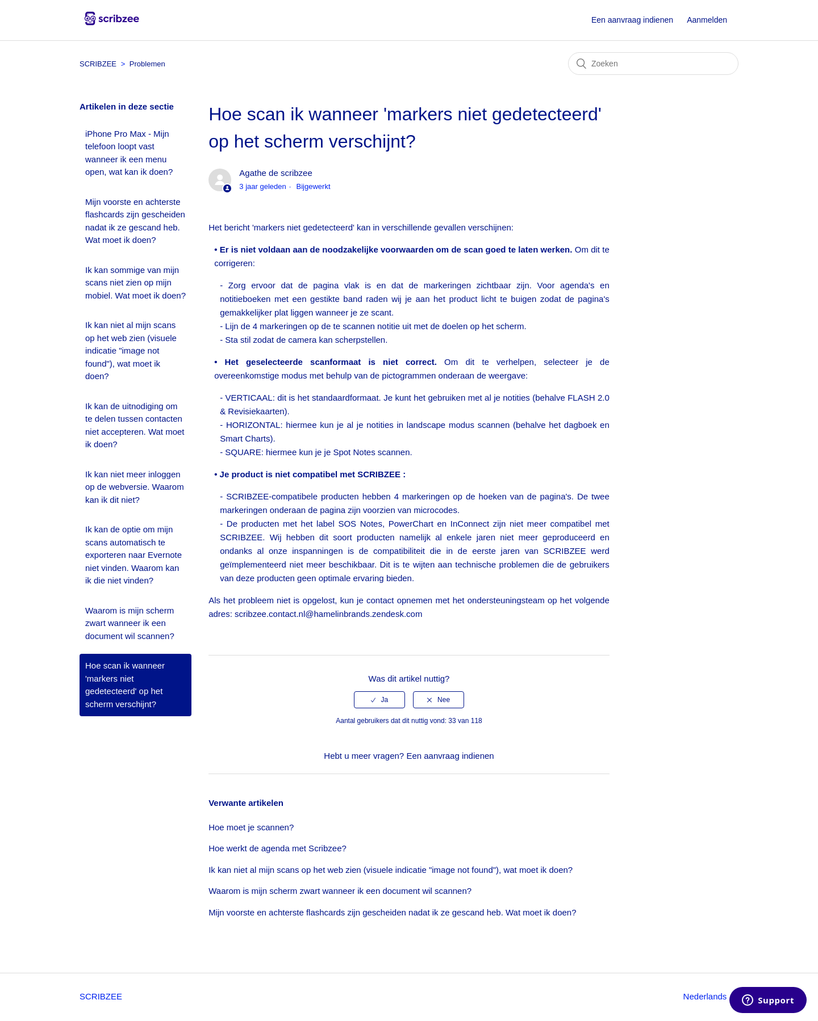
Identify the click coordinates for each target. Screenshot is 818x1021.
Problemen (147, 64)
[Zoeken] (653, 63)
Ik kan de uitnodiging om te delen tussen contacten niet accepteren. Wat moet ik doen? (135, 425)
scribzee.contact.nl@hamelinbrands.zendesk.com (328, 614)
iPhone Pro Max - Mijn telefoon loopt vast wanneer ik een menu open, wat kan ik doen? (129, 153)
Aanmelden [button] (707, 19)
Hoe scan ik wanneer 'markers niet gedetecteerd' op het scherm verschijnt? (125, 685)
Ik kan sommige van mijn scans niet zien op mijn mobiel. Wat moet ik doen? (135, 282)
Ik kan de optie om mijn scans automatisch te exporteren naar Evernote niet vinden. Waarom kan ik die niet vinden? (133, 554)
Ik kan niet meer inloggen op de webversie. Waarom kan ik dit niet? (134, 487)
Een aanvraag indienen (632, 19)
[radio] (379, 699)
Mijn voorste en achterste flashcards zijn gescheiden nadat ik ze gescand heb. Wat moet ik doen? (135, 221)
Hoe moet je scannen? (251, 827)
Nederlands (706, 996)
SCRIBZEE (98, 64)
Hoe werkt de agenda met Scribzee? (277, 848)
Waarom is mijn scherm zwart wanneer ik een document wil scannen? (129, 623)
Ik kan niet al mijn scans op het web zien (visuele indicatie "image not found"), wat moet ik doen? (131, 350)
